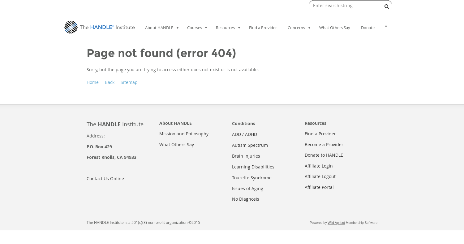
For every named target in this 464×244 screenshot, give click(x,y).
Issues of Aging (247, 188)
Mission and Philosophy (183, 134)
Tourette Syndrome (252, 178)
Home (93, 82)
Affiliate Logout (320, 176)
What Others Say (176, 144)
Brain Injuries (246, 156)
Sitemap (129, 82)
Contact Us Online (105, 178)
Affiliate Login (319, 166)
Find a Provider (320, 134)
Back (109, 82)
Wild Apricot (336, 222)
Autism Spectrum (250, 145)
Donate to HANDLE (324, 155)
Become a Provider (324, 144)
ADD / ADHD (244, 134)
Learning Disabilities (253, 167)
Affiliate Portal (319, 187)
